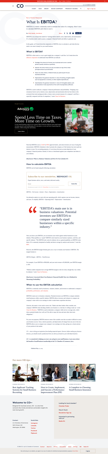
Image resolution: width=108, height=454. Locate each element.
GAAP (43, 145)
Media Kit (62, 421)
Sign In (89, 8)
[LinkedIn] (70, 33)
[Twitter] (67, 33)
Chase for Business (60, 96)
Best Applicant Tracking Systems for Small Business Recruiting (24, 390)
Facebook (34, 430)
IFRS (47, 145)
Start (34, 8)
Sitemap (75, 446)
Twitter (33, 428)
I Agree (88, 451)
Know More (75, 451)
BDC (27, 244)
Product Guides (71, 8)
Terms (69, 446)
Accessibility (63, 446)
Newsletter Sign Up (65, 412)
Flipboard (34, 433)
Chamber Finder (64, 406)
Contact (42, 446)
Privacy (55, 446)
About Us (49, 446)
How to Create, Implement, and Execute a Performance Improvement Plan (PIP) (53, 390)
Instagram (34, 423)
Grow (46, 8)
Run (40, 8)
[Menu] (13, 6)
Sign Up (93, 8)
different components (32, 57)
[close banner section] (105, 1)
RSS (80, 446)
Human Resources (36, 18)
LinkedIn (33, 425)
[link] (80, 8)
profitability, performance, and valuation (37, 291)
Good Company (57, 8)
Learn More (21, 131)
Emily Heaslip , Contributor (35, 33)
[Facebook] (64, 33)
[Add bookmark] (78, 33)
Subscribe (74, 183)
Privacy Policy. (45, 187)
